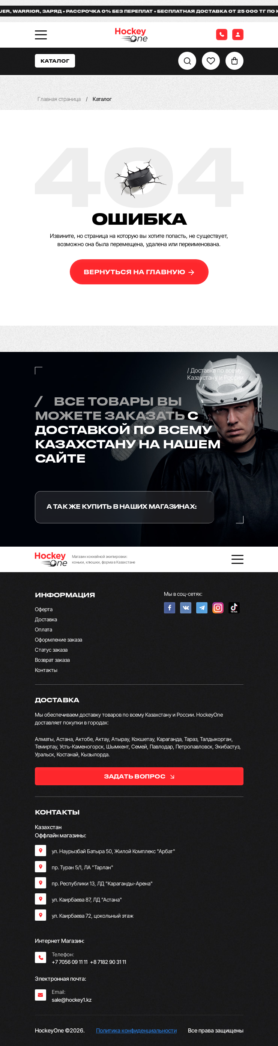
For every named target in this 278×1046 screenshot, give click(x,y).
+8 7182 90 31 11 (108, 962)
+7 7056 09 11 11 (69, 962)
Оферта (44, 609)
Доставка (46, 619)
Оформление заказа (58, 639)
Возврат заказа (52, 660)
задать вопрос (139, 776)
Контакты (46, 670)
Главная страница (59, 99)
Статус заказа (51, 649)
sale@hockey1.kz (72, 999)
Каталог (55, 60)
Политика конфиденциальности (136, 1030)
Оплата (43, 629)
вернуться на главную (139, 271)
